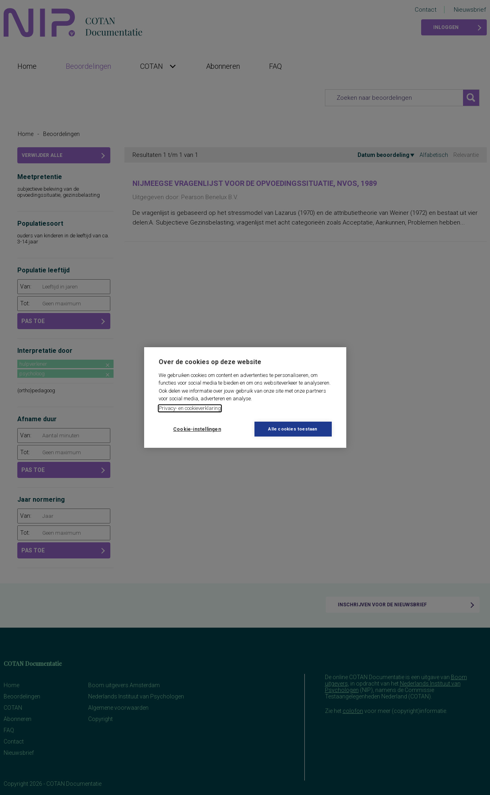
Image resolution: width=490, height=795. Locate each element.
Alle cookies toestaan (292, 429)
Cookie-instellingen (197, 429)
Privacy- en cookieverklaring (190, 408)
